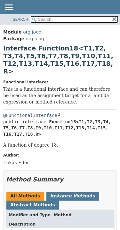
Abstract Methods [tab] (32, 204)
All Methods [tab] (25, 195)
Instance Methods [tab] (72, 195)
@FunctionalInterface (30, 115)
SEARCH (20, 19)
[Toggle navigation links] (8, 7)
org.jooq (32, 31)
